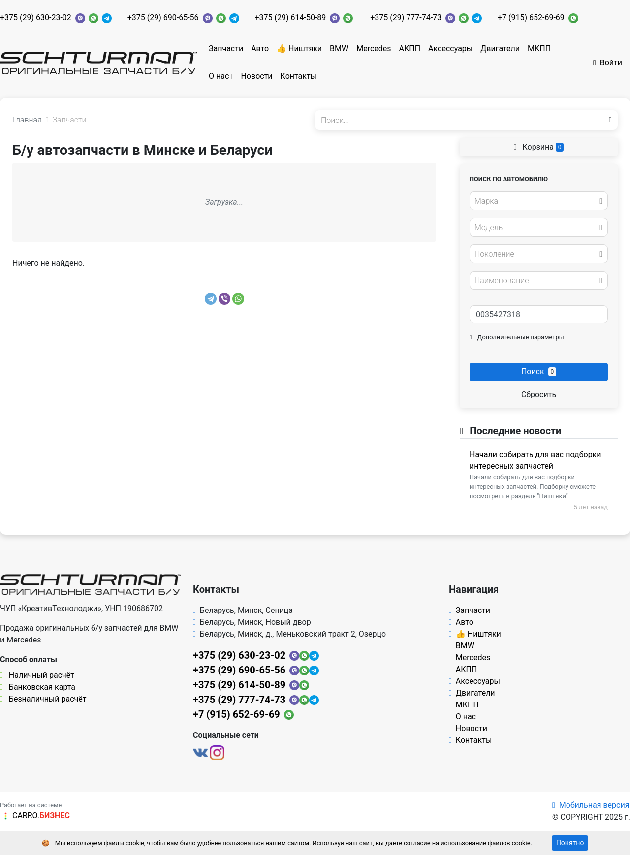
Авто (260, 48)
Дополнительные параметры (517, 337)
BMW (339, 48)
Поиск (538, 371)
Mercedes (373, 48)
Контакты (298, 76)
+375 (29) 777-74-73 (405, 17)
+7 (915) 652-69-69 (531, 17)
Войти (607, 62)
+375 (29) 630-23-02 (35, 17)
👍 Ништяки (299, 48)
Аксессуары (450, 48)
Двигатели (500, 48)
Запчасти (226, 48)
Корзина (539, 147)
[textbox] (536, 201)
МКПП (539, 48)
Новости (256, 76)
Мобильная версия (591, 805)
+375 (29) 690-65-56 (163, 17)
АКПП (410, 48)
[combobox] (538, 201)
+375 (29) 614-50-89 (290, 17)
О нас (219, 76)
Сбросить (538, 394)
